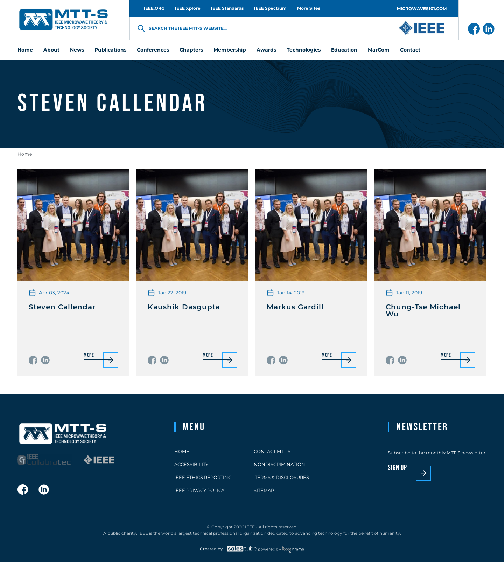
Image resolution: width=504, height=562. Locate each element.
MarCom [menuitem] (379, 50)
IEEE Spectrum (270, 8)
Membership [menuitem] (230, 50)
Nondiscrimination (279, 464)
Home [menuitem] (25, 50)
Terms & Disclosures (281, 477)
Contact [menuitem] (410, 50)
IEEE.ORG (154, 8)
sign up (397, 468)
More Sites (308, 8)
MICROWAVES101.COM (422, 8)
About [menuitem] (51, 50)
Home (25, 154)
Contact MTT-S (272, 451)
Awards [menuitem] (266, 50)
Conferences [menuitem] (153, 50)
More (89, 355)
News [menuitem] (77, 50)
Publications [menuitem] (110, 50)
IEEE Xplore (188, 8)
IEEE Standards (227, 8)
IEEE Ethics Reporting (203, 477)
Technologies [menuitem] (304, 50)
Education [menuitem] (344, 50)
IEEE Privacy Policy (199, 490)
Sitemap (264, 490)
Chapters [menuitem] (191, 50)
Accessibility (191, 464)
